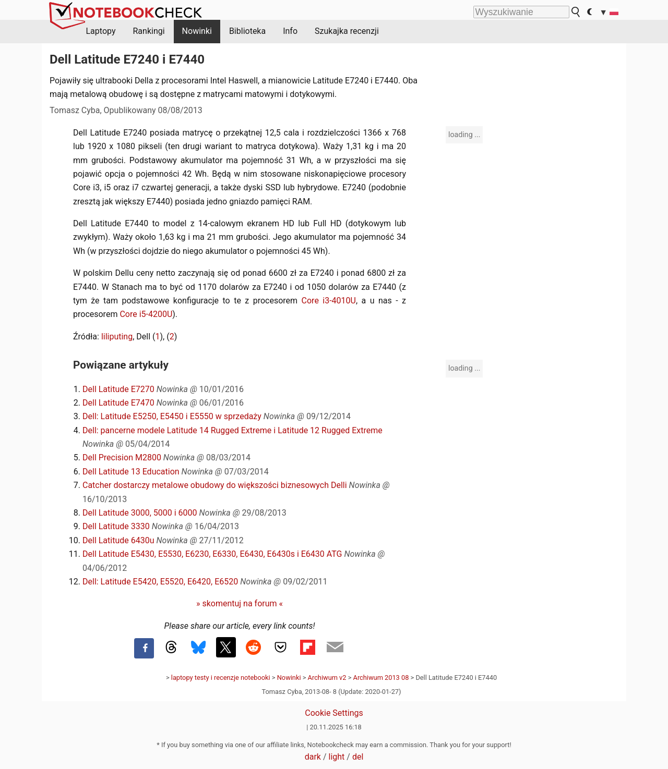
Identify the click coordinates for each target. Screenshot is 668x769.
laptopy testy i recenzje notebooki (220, 677)
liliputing (117, 336)
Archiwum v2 (327, 677)
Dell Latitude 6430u (118, 540)
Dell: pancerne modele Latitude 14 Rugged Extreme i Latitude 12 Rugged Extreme (232, 430)
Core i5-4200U (146, 314)
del (357, 757)
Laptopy (101, 31)
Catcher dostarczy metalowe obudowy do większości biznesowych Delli (214, 485)
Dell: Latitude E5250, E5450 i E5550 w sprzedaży (171, 416)
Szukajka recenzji (347, 31)
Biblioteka (247, 31)
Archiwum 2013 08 (381, 677)
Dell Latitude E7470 (118, 403)
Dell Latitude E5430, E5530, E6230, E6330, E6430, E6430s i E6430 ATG (212, 554)
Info (290, 31)
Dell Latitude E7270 (118, 389)
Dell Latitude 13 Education (131, 472)
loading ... (464, 134)
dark (313, 757)
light (337, 757)
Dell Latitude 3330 (116, 526)
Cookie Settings (334, 713)
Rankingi (148, 31)
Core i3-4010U (329, 301)
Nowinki (197, 31)
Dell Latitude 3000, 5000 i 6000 (139, 513)
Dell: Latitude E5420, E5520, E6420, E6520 (160, 582)
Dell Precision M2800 (121, 457)
